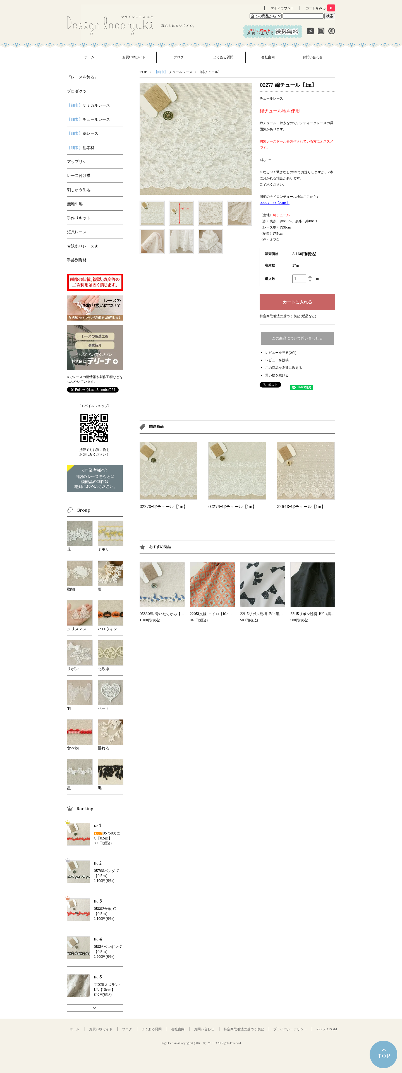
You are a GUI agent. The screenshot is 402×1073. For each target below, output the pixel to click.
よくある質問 (223, 57)
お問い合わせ (313, 57)
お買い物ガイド (134, 57)
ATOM (331, 1029)
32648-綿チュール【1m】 (301, 506)
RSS (319, 1029)
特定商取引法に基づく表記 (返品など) (288, 316)
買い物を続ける (277, 375)
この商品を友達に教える (283, 367)
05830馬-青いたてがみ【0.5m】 (166, 614)
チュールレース (173, 72)
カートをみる (320, 8)
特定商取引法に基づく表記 (244, 1029)
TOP (143, 72)
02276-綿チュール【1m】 (232, 506)
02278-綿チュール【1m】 (164, 506)
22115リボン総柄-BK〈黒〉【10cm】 (320, 614)
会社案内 (268, 57)
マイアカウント (282, 8)
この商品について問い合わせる (297, 338)
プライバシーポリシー (290, 1029)
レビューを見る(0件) (280, 352)
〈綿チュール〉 (209, 72)
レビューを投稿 (277, 360)
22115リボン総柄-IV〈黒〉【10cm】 (269, 614)
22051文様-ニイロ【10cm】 (212, 614)
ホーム (89, 57)
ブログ (179, 57)
